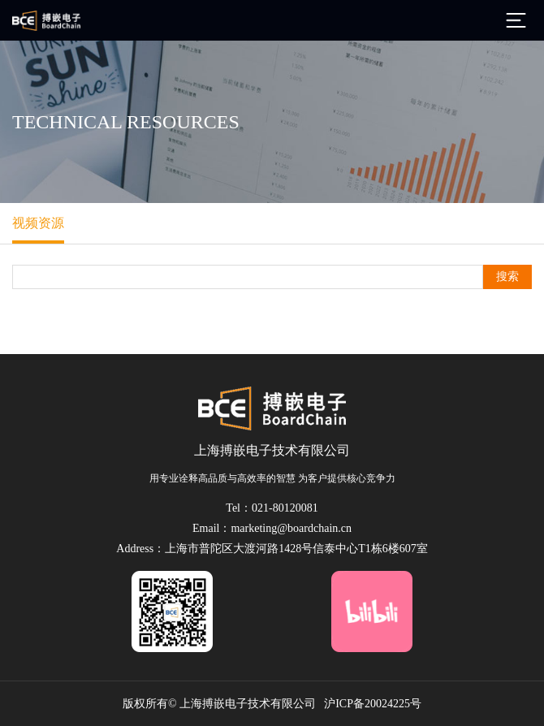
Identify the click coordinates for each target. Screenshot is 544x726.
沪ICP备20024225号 (372, 704)
